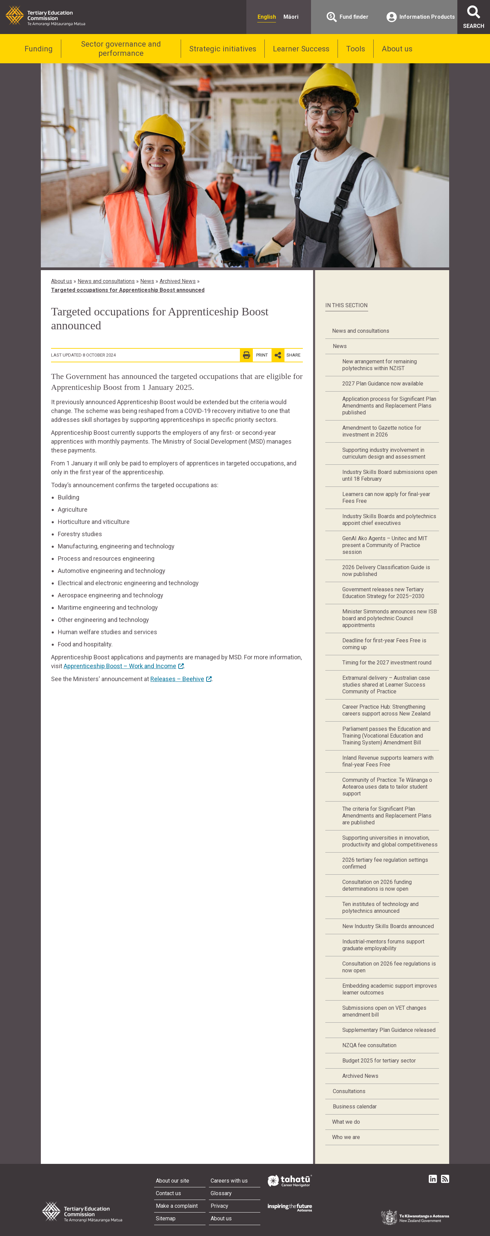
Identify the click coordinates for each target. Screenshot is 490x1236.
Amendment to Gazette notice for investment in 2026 (381, 431)
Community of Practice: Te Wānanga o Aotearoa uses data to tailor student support (387, 787)
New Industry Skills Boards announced (388, 926)
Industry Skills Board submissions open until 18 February (389, 475)
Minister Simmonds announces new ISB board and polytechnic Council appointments (389, 618)
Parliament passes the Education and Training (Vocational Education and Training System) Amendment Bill (386, 736)
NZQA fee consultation (369, 1045)
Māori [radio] (290, 17)
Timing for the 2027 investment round (386, 662)
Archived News (178, 281)
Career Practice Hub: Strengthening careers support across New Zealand (386, 710)
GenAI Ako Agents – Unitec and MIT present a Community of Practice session (384, 545)
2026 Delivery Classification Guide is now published (386, 570)
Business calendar (355, 1106)
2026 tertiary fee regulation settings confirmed (385, 863)
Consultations (349, 1091)
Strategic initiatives (222, 48)
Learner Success (301, 48)
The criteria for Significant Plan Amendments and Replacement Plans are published (386, 816)
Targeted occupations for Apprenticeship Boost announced (128, 290)
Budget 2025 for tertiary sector (379, 1060)
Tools (355, 48)
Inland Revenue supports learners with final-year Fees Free (388, 761)
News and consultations (106, 281)
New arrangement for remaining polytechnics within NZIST (379, 365)
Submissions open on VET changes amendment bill (384, 1011)
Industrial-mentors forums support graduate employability (383, 945)
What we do (346, 1122)
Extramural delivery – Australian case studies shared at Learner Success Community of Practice (386, 685)
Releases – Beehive (177, 678)
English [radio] (267, 17)
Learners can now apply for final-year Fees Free (386, 497)
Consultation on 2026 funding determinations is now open (377, 885)
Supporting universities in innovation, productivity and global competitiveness (390, 841)
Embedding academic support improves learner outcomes (389, 989)
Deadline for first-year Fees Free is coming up (384, 643)
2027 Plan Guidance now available (382, 383)
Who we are (346, 1137)
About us (397, 48)
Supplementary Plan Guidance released (389, 1030)
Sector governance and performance (121, 48)
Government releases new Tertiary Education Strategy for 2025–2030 (383, 592)
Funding (38, 48)
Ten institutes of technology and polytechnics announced (380, 907)
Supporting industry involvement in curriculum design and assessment (383, 453)
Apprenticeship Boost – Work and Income (120, 666)
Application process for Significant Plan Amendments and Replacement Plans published (389, 406)
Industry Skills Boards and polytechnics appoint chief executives (389, 519)
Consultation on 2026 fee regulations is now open (389, 967)
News (147, 281)
